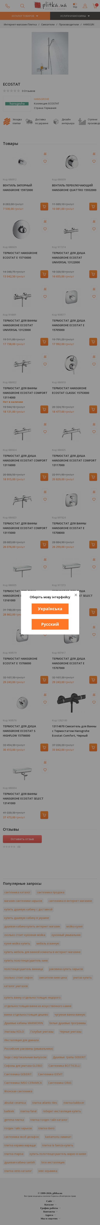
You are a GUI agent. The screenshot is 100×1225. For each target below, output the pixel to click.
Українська (50, 608)
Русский (50, 624)
